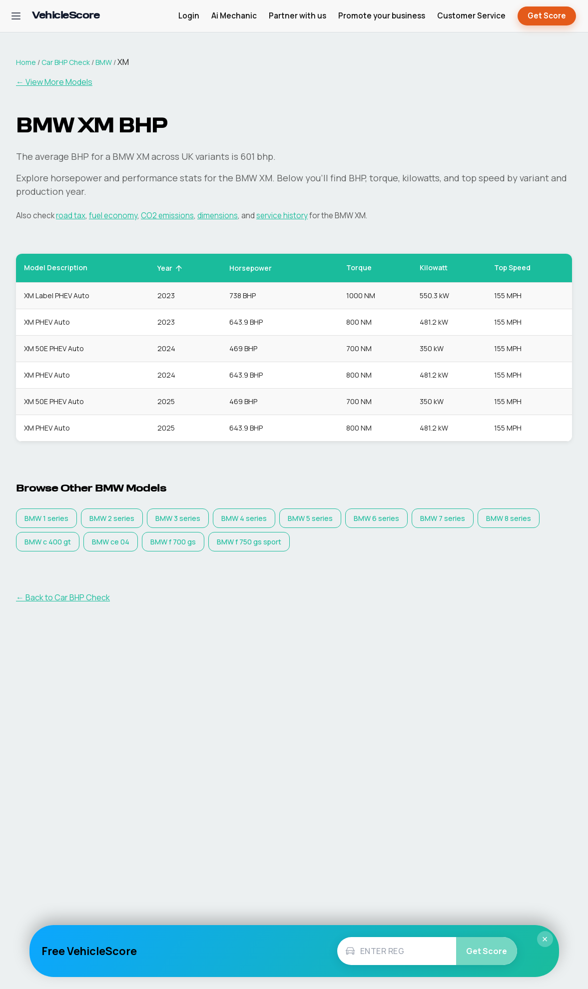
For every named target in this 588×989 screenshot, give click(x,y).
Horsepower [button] (256, 268)
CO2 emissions (167, 215)
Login (188, 15)
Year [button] (170, 268)
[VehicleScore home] (65, 16)
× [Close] (545, 939)
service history (282, 215)
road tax (70, 215)
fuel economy (113, 215)
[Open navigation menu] (16, 16)
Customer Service (471, 15)
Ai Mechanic (234, 15)
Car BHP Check (65, 62)
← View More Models (54, 81)
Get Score (547, 16)
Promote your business (381, 15)
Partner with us (297, 15)
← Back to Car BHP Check (63, 597)
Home (26, 62)
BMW (103, 62)
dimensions (217, 215)
